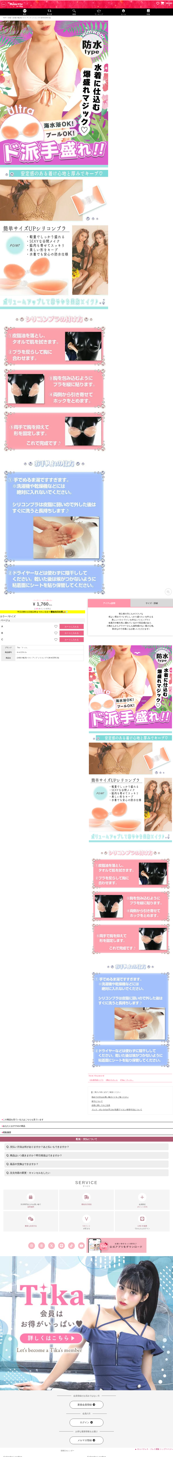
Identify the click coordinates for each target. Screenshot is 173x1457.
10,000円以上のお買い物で (30, 1200)
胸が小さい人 (112, 1080)
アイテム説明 (109, 603)
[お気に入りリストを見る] (158, 3)
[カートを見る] (162, 3)
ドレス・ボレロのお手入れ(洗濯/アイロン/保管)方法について (117, 1110)
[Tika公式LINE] (61, 1245)
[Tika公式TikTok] (72, 1245)
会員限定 (142, 1200)
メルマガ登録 (86, 1440)
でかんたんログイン (142, 1222)
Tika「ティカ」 (23, 648)
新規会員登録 (86, 1404)
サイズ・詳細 (152, 603)
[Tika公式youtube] (81, 1245)
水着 (9, 18)
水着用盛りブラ (97, 1080)
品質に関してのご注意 (101, 1105)
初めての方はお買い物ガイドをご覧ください (110, 1097)
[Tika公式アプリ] (116, 1245)
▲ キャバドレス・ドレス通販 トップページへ (154, 1449)
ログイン (86, 1422)
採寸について (97, 1101)
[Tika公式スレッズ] (41, 1245)
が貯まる (86, 1222)
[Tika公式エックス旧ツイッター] (51, 1245)
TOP (4, 18)
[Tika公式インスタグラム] (31, 1245)
